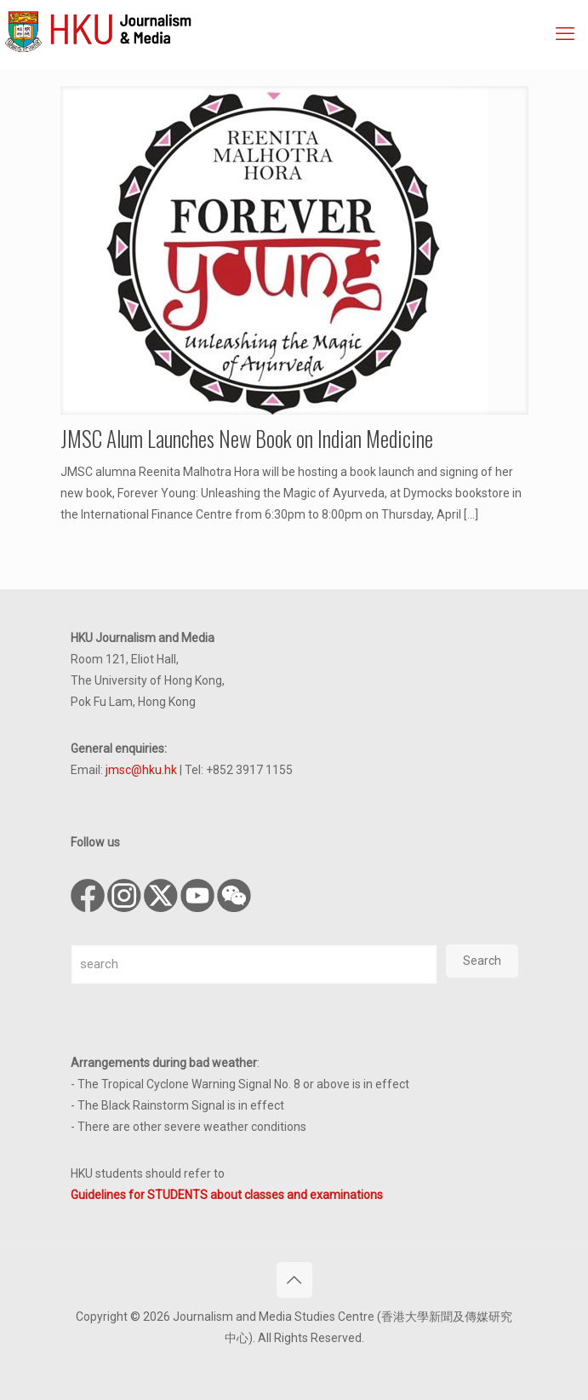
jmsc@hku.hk (141, 770)
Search (482, 960)
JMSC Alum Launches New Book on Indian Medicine (246, 438)
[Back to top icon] (294, 1280)
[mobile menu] (565, 34)
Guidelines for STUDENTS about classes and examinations (227, 1195)
